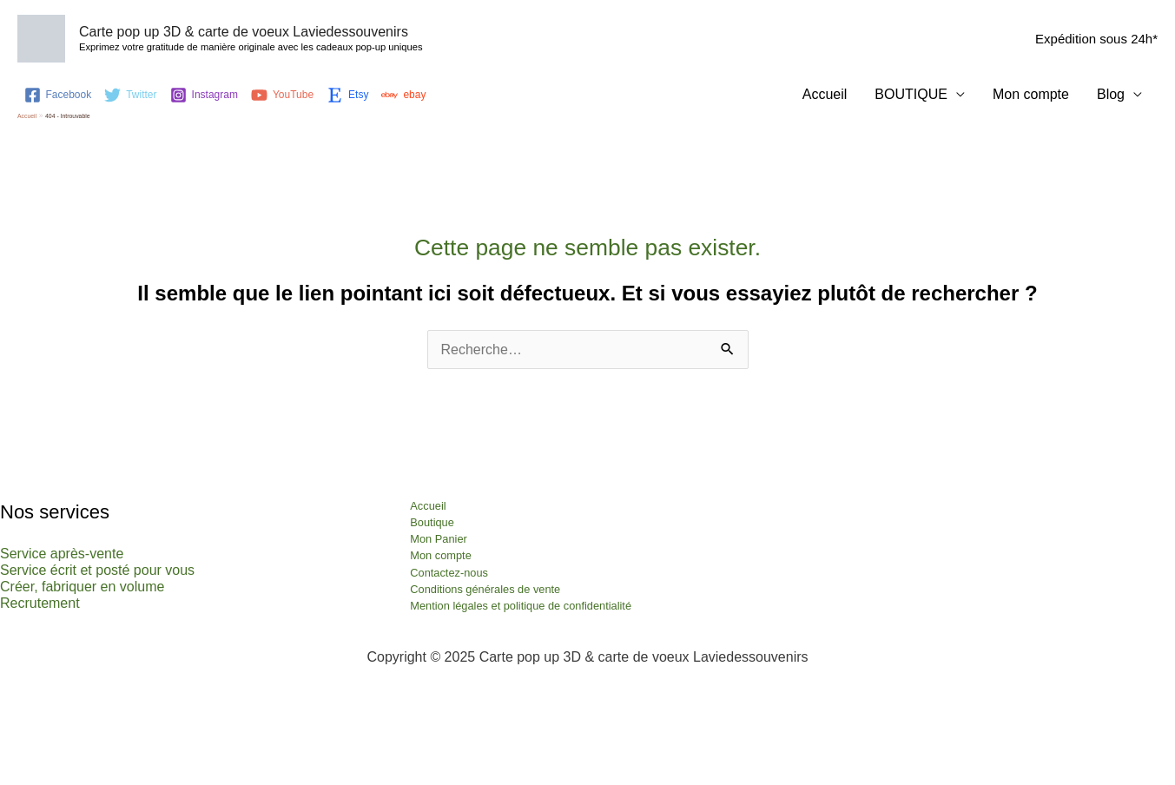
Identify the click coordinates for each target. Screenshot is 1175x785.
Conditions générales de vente (485, 589)
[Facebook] (58, 95)
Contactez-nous (449, 572)
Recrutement (40, 603)
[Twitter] (130, 95)
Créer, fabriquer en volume (82, 586)
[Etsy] (347, 95)
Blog (1111, 94)
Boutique (432, 522)
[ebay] (403, 95)
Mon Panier (438, 538)
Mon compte (1031, 94)
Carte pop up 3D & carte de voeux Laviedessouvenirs (243, 31)
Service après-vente (61, 553)
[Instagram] (204, 95)
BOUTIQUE (911, 94)
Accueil (825, 94)
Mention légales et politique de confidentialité (520, 605)
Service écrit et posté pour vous (97, 570)
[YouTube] (282, 95)
